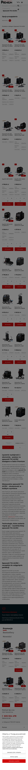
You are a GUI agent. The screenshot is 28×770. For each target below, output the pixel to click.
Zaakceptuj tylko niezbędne (14, 752)
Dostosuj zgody (14, 756)
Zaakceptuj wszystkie (14, 761)
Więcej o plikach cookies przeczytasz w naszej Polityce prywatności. (12, 748)
